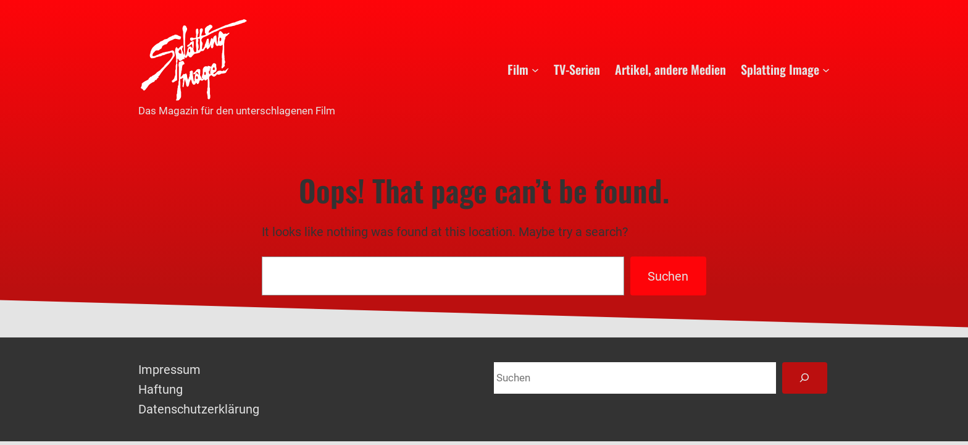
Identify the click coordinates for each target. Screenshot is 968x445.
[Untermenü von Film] (535, 69)
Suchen (668, 276)
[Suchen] (804, 378)
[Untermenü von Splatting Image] (826, 69)
